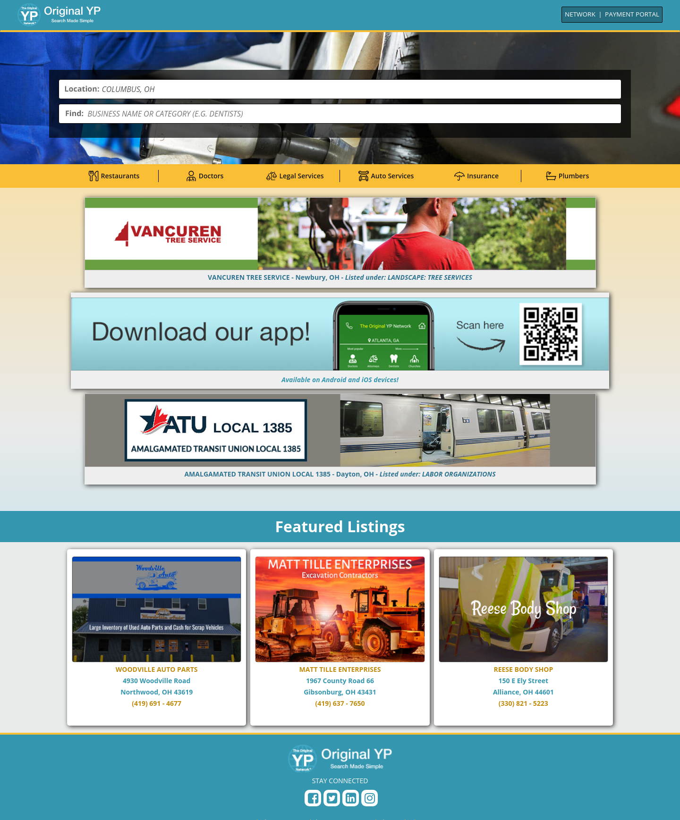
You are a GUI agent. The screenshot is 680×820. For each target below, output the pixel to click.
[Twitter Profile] (331, 799)
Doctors (204, 176)
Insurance (476, 176)
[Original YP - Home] (340, 759)
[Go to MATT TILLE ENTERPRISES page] (339, 638)
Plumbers (567, 176)
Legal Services (294, 176)
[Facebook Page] (313, 799)
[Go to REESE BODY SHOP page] (523, 638)
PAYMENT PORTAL (632, 14)
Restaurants (114, 176)
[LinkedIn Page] (350, 799)
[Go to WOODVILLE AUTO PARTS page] (156, 638)
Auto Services (386, 176)
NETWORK (580, 14)
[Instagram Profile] (369, 799)
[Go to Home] (59, 14)
